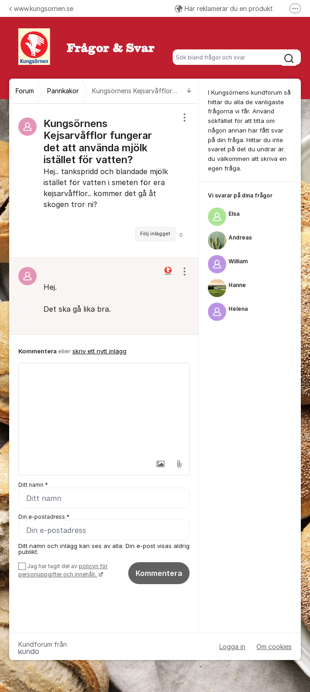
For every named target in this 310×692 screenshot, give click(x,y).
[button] (159, 464)
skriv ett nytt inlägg (99, 351)
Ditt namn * (33, 484)
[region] (104, 181)
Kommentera (159, 573)
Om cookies (274, 646)
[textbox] (104, 409)
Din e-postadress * (44, 516)
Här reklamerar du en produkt (224, 8)
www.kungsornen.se (41, 8)
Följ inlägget (155, 234)
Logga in (232, 646)
